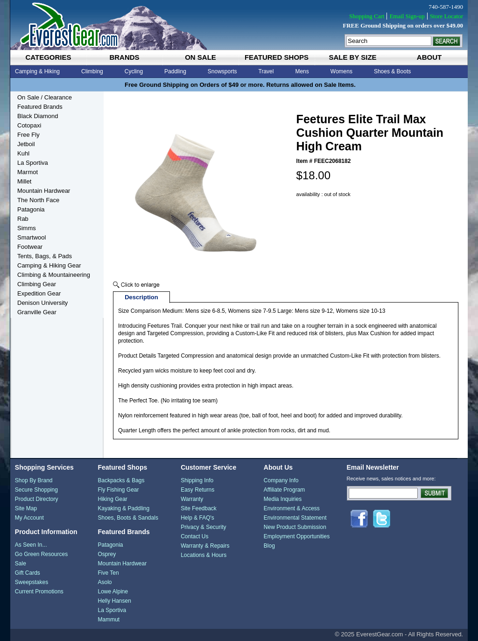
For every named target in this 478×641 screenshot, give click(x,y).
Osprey (107, 554)
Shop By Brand (34, 480)
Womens (341, 71)
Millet (24, 181)
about (429, 57)
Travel (266, 71)
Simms (26, 228)
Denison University (42, 302)
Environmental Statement (295, 517)
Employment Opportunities (297, 536)
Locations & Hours (203, 555)
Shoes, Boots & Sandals (128, 517)
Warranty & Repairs (205, 545)
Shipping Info (197, 480)
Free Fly (28, 134)
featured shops (277, 57)
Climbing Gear (36, 284)
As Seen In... (31, 545)
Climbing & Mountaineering (53, 274)
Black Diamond (37, 116)
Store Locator (446, 16)
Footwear (29, 246)
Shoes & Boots (392, 71)
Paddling (175, 71)
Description (141, 297)
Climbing (92, 71)
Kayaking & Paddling (123, 508)
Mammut (109, 619)
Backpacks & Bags (121, 480)
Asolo (105, 582)
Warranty (192, 499)
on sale (200, 57)
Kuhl (23, 153)
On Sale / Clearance (44, 97)
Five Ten (108, 573)
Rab (22, 218)
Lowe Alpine (113, 591)
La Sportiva (32, 162)
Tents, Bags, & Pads (44, 256)
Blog (269, 545)
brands (124, 57)
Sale (20, 563)
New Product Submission (295, 527)
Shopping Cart (366, 16)
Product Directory (36, 499)
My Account (29, 517)
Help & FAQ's (197, 517)
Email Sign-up (406, 16)
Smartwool (31, 237)
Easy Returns (197, 489)
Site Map (26, 508)
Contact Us (194, 536)
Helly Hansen (114, 601)
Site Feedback (199, 508)
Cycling (134, 71)
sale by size (352, 57)
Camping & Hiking (37, 71)
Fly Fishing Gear (118, 489)
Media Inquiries (283, 499)
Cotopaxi (29, 125)
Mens (302, 71)
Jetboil (26, 144)
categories (48, 57)
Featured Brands (40, 106)
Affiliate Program (284, 489)
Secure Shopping (36, 489)
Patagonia (31, 209)
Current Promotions (39, 591)
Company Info (281, 480)
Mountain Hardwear (43, 190)
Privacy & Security (203, 527)
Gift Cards (27, 573)
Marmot (27, 172)
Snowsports (222, 71)
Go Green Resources (41, 554)
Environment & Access (292, 508)
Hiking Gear (112, 499)
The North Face (38, 200)
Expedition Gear (39, 293)
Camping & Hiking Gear (49, 265)
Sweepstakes (31, 582)
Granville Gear (36, 312)
